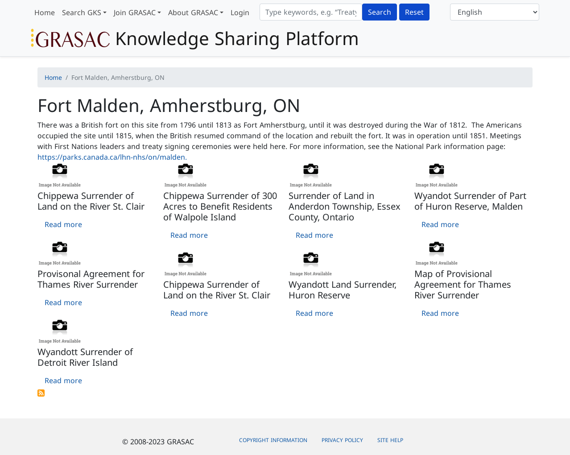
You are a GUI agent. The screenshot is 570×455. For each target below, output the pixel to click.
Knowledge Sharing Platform (195, 38)
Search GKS (81, 12)
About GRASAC (193, 12)
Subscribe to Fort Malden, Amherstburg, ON (41, 393)
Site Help (390, 440)
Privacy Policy (342, 440)
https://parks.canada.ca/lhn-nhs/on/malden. (112, 157)
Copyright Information (273, 440)
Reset (414, 12)
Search (379, 12)
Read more (63, 224)
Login (240, 12)
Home (44, 12)
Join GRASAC (135, 12)
